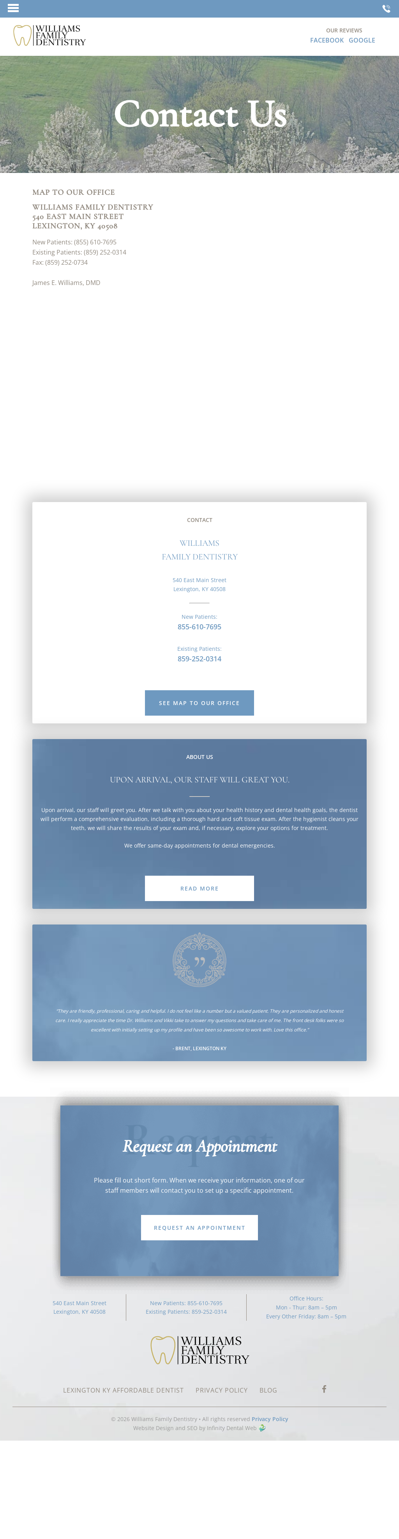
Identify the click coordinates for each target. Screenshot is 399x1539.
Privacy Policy (270, 1419)
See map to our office (199, 703)
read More (199, 888)
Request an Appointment (199, 1227)
